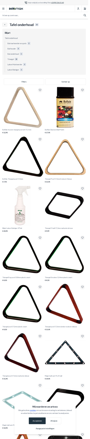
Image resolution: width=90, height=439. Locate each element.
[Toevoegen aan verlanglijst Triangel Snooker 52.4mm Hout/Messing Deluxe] (40, 434)
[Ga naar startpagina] (16, 8)
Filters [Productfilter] (24, 81)
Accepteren (37, 421)
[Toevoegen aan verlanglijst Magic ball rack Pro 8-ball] (82, 336)
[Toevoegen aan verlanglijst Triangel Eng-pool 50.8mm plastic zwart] (40, 237)
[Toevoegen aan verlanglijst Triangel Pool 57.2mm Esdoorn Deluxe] (82, 139)
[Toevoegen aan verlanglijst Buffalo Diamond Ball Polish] (82, 90)
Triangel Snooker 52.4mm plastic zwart (65, 278)
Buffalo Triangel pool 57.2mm (22, 180)
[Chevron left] (4, 25)
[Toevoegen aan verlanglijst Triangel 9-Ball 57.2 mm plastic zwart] (82, 385)
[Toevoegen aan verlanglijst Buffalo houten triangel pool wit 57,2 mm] (40, 90)
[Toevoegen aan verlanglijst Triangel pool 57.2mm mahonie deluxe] (40, 336)
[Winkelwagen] (85, 8)
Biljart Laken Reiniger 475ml (22, 229)
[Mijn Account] (78, 8)
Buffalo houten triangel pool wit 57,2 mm (22, 131)
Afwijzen (53, 421)
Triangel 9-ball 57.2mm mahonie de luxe (65, 229)
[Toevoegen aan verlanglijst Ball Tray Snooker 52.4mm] (82, 434)
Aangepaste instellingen (45, 428)
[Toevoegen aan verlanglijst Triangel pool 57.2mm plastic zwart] (40, 287)
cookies (33, 410)
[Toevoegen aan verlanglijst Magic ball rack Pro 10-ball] (40, 385)
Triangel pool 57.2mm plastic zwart (22, 328)
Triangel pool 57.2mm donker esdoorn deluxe (65, 328)
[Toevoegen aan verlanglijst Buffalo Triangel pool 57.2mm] (40, 139)
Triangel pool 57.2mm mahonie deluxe (22, 377)
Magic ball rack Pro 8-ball (65, 377)
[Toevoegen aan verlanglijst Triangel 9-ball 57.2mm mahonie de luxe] (82, 188)
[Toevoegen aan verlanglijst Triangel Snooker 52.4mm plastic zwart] (82, 237)
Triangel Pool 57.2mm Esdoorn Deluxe (65, 180)
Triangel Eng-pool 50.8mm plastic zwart (22, 278)
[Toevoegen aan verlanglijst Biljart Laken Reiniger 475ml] (40, 188)
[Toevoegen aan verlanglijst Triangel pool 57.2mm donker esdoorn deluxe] (82, 287)
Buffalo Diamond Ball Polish (65, 131)
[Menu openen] (3, 8)
